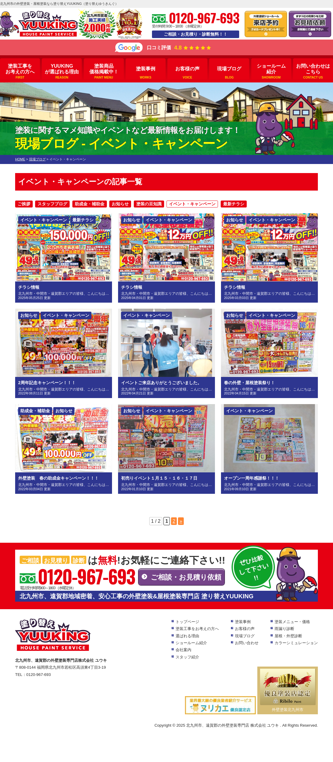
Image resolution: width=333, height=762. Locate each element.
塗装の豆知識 (149, 203)
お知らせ (120, 203)
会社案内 (183, 650)
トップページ (187, 621)
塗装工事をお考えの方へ (20, 71)
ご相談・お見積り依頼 (186, 577)
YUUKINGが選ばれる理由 (62, 71)
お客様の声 (187, 72)
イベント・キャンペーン (192, 203)
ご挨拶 (24, 203)
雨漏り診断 (284, 628)
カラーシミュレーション (296, 643)
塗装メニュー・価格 (292, 621)
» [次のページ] (181, 521)
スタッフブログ (52, 203)
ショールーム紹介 (271, 71)
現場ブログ (229, 72)
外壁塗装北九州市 (287, 709)
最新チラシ (233, 203)
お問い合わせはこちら (313, 71)
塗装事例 (146, 72)
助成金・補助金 (89, 203)
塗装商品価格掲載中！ (104, 71)
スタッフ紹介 (187, 657)
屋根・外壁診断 (288, 636)
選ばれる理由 (187, 636)
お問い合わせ (247, 643)
